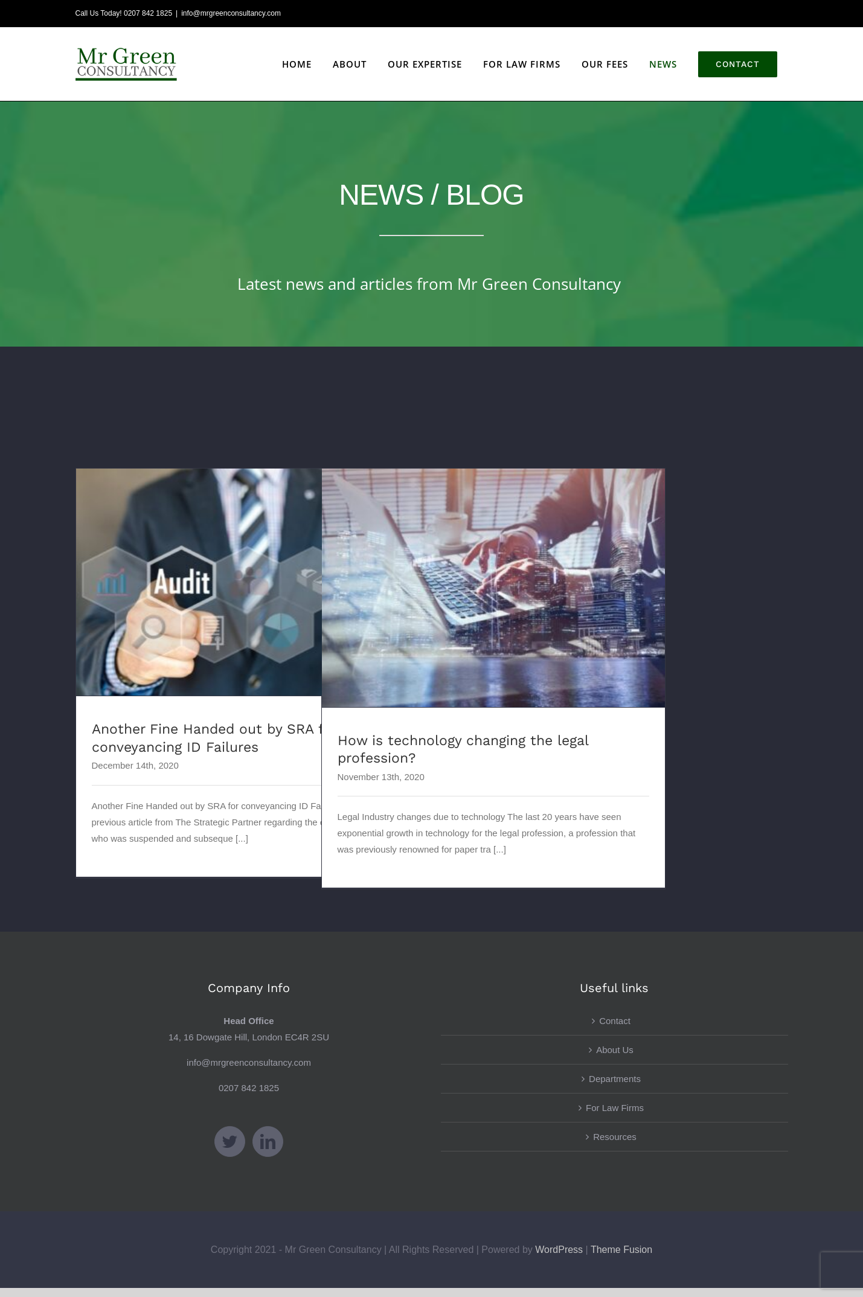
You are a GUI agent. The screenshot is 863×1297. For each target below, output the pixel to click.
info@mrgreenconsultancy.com (231, 13)
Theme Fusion (621, 1249)
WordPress (559, 1249)
